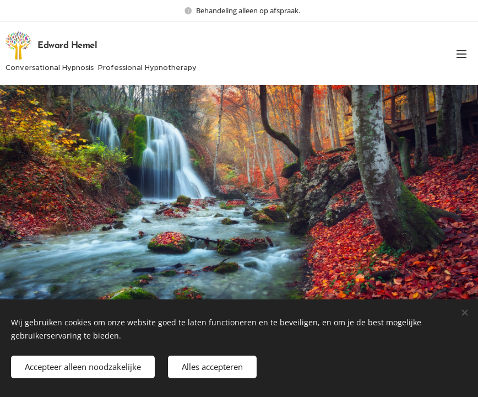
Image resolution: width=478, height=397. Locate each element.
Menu (461, 54)
